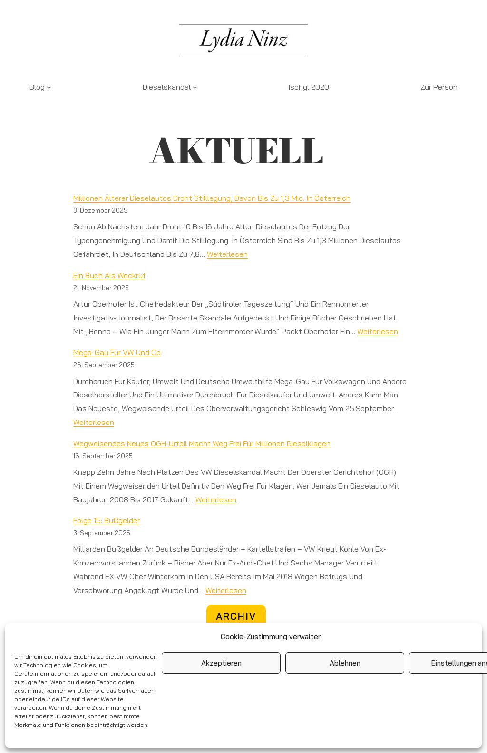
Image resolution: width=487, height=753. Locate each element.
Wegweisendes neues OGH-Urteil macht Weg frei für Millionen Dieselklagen (202, 443)
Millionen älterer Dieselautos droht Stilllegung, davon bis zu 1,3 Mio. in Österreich (212, 198)
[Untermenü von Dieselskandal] (195, 87)
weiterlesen (227, 254)
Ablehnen (345, 663)
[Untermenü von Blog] (49, 87)
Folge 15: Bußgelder (106, 520)
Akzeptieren (221, 663)
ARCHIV (236, 616)
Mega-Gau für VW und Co (117, 352)
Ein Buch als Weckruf (109, 275)
